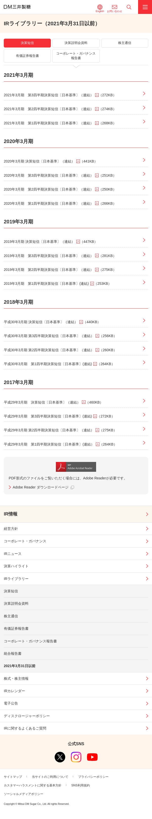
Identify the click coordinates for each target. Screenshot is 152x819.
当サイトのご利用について (50, 777)
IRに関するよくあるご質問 (25, 728)
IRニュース (12, 554)
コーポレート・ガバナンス (25, 541)
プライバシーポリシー (93, 777)
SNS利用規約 (80, 785)
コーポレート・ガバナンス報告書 (30, 641)
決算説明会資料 (16, 603)
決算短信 (11, 591)
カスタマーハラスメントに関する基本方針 (32, 785)
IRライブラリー (16, 579)
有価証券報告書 (16, 628)
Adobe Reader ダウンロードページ (40, 487)
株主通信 (11, 616)
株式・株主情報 (16, 678)
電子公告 (11, 703)
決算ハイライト (16, 566)
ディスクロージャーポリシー (27, 716)
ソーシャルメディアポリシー (23, 794)
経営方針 (11, 529)
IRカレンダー (14, 691)
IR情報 (10, 514)
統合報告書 (12, 653)
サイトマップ (13, 777)
